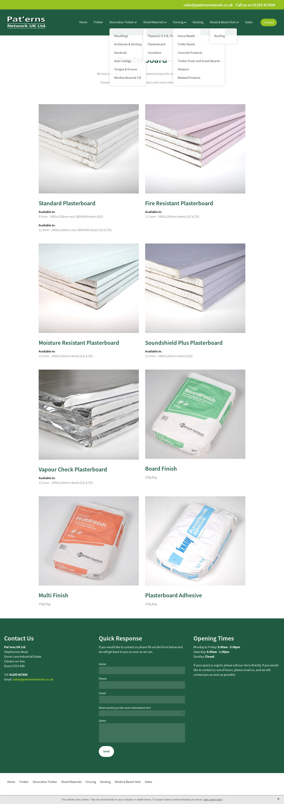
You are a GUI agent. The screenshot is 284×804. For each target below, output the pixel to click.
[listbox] (142, 713)
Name (102, 664)
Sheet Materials (155, 22)
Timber (98, 22)
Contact (268, 22)
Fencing (179, 22)
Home (83, 22)
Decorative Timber (123, 22)
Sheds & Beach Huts (224, 22)
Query (102, 720)
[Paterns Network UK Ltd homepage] (34, 22)
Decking (198, 22)
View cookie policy (212, 799)
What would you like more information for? (125, 707)
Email (102, 693)
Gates (249, 22)
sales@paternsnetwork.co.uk (208, 4)
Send (106, 751)
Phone (102, 678)
